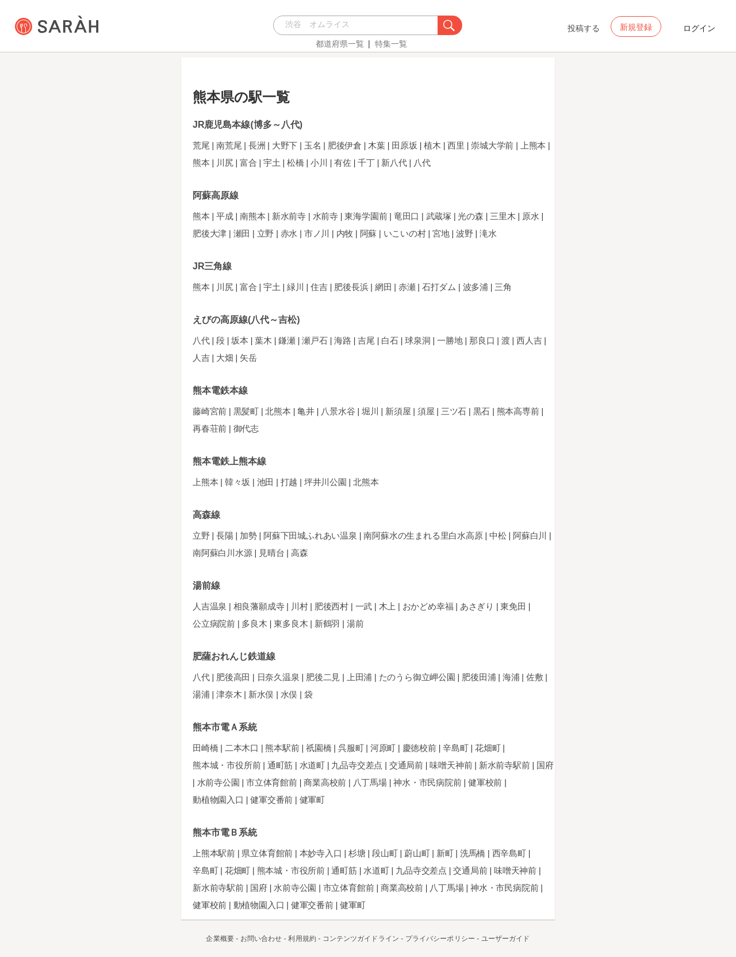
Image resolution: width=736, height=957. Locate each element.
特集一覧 (391, 43)
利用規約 (302, 939)
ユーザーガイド (505, 939)
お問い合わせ (261, 939)
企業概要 (219, 939)
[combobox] (358, 25)
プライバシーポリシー (440, 939)
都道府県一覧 (340, 43)
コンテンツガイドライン (361, 939)
